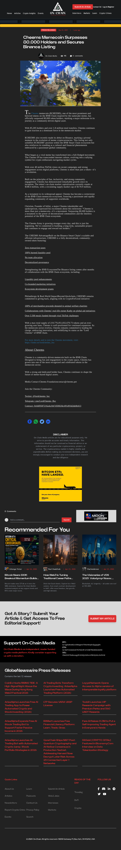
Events (40, 13)
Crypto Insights (29, 13)
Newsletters (11, 803)
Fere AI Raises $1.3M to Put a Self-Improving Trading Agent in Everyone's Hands (99, 724)
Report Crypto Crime (15, 810)
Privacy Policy (32, 810)
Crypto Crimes (105, 13)
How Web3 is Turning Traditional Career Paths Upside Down (57, 577)
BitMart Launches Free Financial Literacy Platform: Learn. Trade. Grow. (59, 724)
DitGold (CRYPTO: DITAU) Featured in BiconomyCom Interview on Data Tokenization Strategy (97, 745)
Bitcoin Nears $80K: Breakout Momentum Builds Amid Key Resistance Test (21, 577)
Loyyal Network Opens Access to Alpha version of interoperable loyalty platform (99, 686)
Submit (67, 520)
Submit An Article (83, 7)
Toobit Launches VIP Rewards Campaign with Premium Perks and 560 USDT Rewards (96, 707)
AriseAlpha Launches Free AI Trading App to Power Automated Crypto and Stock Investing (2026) (21, 707)
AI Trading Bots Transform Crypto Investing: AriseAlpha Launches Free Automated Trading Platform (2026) (60, 688)
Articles (17, 13)
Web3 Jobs (53, 796)
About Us (9, 789)
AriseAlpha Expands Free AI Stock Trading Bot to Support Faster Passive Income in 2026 (21, 726)
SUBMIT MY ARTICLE (102, 618)
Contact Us (97, 7)
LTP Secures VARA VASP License (57, 704)
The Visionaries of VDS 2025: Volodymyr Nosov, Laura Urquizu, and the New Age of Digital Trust (98, 577)
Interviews (76, 13)
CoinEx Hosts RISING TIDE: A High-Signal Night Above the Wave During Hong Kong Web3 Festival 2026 (21, 688)
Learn (94, 13)
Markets (87, 13)
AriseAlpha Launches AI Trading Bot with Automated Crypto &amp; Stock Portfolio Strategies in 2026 (21, 745)
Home (9, 13)
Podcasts (31, 796)
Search (29, 817)
